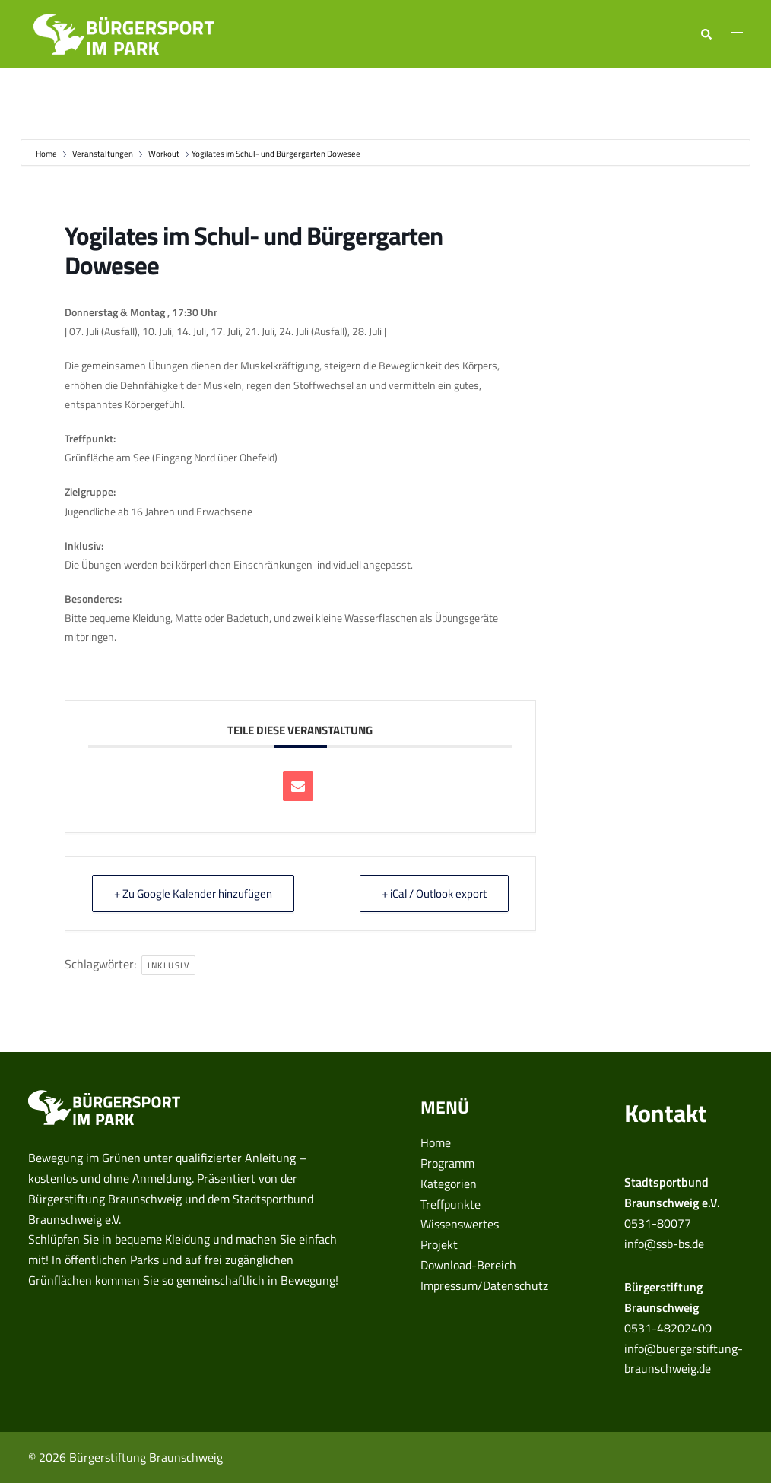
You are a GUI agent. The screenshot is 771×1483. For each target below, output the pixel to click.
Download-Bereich (468, 1265)
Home (47, 153)
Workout (163, 153)
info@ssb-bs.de (664, 1243)
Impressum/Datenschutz (484, 1285)
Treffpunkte (450, 1204)
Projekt (439, 1244)
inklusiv (168, 965)
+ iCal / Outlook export (434, 893)
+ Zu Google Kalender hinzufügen (193, 893)
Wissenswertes (459, 1224)
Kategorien (448, 1183)
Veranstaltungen (102, 153)
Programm (447, 1163)
